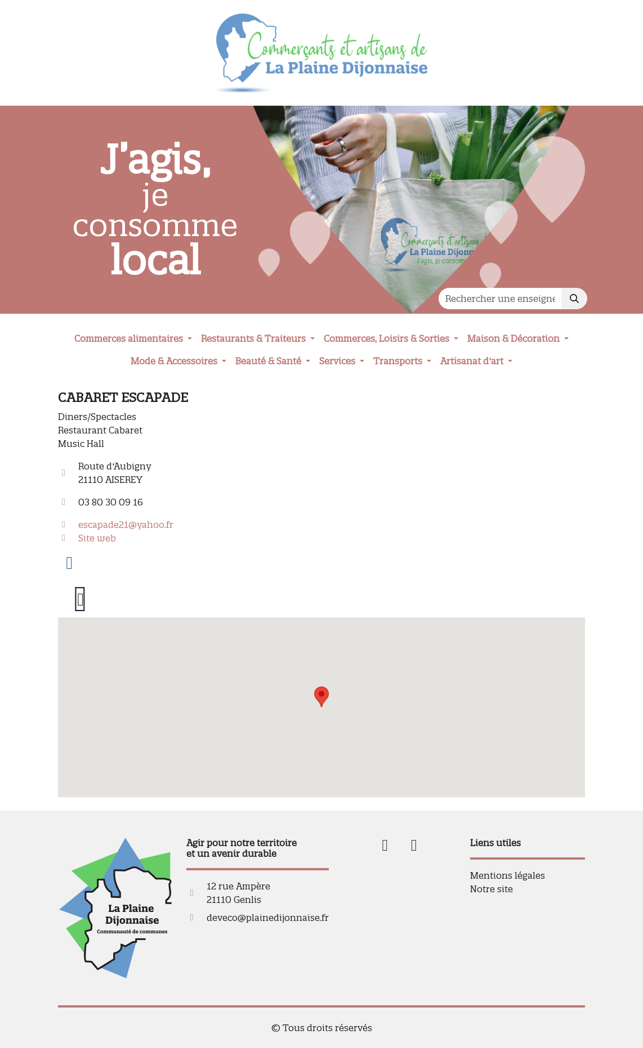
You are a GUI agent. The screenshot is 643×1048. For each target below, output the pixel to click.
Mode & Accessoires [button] (175, 361)
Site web (97, 538)
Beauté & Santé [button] (269, 361)
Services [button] (338, 361)
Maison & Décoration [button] (514, 338)
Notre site (491, 889)
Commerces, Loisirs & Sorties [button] (388, 338)
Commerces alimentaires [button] (129, 338)
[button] (321, 696)
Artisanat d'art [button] (473, 361)
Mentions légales (507, 875)
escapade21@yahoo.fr (125, 524)
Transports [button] (399, 361)
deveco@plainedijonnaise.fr (268, 917)
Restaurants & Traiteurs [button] (254, 338)
